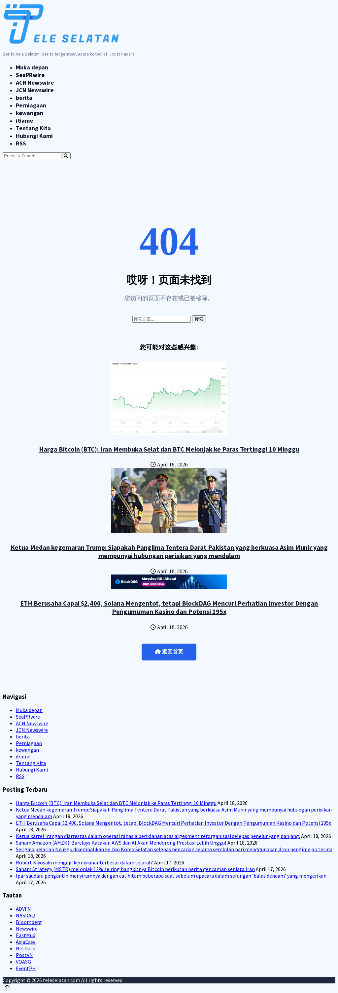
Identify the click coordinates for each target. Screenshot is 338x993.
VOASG (23, 961)
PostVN (24, 955)
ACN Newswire (35, 82)
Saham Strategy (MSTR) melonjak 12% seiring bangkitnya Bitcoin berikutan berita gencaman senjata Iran (135, 869)
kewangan (29, 113)
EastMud (25, 935)
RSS (21, 143)
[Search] (66, 155)
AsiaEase (26, 941)
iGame (24, 120)
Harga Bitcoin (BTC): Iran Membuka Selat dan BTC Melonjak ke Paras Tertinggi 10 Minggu (169, 449)
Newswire (27, 928)
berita (24, 97)
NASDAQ (25, 915)
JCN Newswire (34, 90)
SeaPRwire (30, 75)
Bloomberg (29, 922)
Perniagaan (31, 105)
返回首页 (169, 652)
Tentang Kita (33, 128)
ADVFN (23, 908)
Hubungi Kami (34, 135)
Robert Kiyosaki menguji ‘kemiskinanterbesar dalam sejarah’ (84, 862)
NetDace (25, 948)
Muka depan (32, 67)
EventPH (26, 968)
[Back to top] (7, 986)
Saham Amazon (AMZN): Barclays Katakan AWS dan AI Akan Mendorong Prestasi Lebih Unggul (121, 842)
